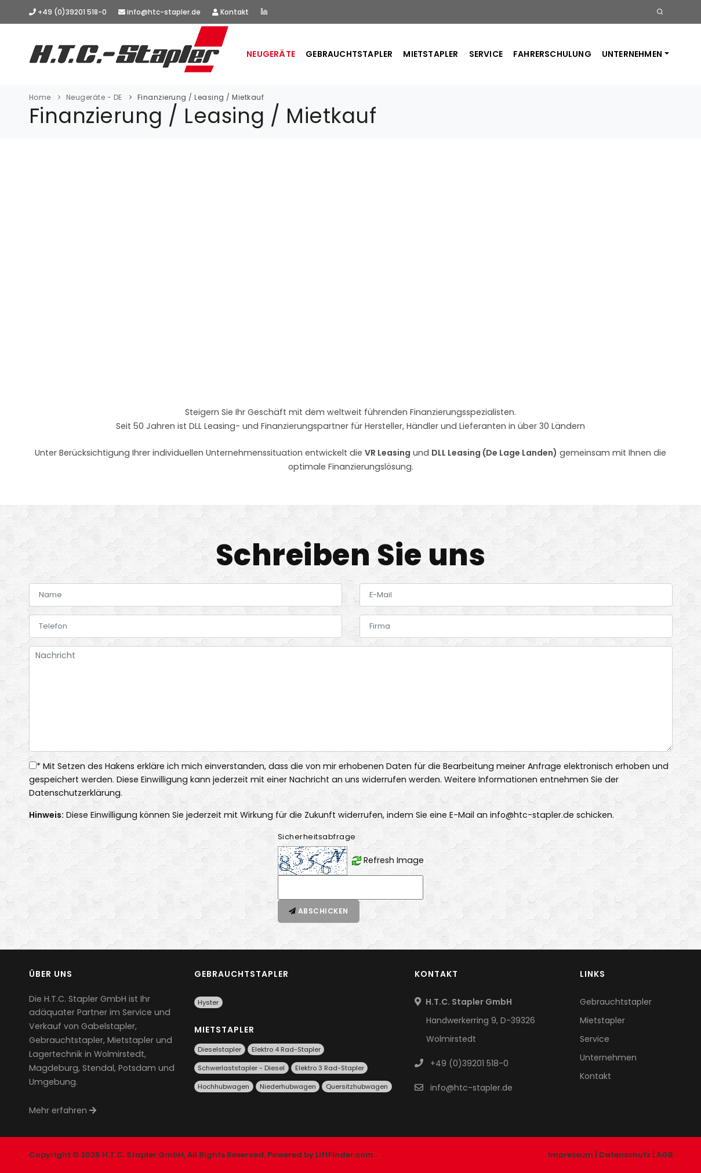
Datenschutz (625, 1154)
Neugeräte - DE (94, 97)
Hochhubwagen (223, 1086)
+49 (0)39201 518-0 (68, 12)
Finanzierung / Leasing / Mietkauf (200, 97)
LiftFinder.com (344, 1154)
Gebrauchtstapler (349, 54)
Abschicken (318, 911)
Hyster (208, 1002)
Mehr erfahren (62, 1110)
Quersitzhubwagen (357, 1086)
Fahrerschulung (552, 54)
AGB (664, 1154)
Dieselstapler (219, 1049)
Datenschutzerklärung (75, 793)
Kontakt (230, 12)
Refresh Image (394, 859)
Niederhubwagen (288, 1086)
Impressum (570, 1154)
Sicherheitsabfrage (317, 836)
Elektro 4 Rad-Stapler (286, 1049)
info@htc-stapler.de (159, 12)
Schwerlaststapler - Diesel (241, 1068)
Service (486, 54)
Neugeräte (270, 54)
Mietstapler (430, 54)
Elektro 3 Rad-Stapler (329, 1068)
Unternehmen (632, 54)
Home (40, 97)
